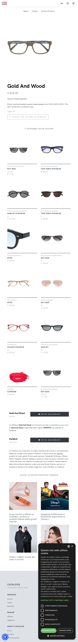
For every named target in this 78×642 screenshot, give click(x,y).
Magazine (11, 620)
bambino (10, 606)
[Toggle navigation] (73, 3)
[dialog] (57, 591)
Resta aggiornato (49, 414)
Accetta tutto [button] (48, 630)
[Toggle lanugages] (62, 3)
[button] (5, 637)
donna (9, 599)
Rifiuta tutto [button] (65, 630)
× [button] (72, 546)
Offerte (10, 616)
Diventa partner (13, 638)
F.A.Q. (9, 630)
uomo (9, 602)
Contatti (10, 634)
